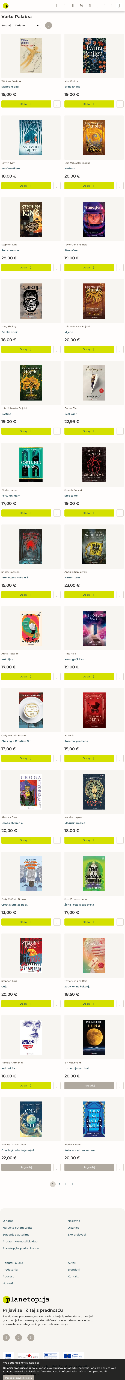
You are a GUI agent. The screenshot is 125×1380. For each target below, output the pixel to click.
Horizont (69, 168)
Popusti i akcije (13, 1263)
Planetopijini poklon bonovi (21, 1248)
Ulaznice (73, 1227)
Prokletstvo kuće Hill (14, 577)
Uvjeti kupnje (39, 1366)
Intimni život (9, 1068)
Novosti (8, 1283)
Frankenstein (10, 332)
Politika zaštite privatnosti (69, 1366)
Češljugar (70, 414)
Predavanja (10, 1269)
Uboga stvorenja (12, 823)
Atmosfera (71, 250)
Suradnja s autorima (16, 1234)
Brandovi (74, 1269)
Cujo (4, 986)
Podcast (8, 1276)
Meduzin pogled (74, 823)
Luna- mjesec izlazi (76, 1068)
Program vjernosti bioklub (20, 1241)
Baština (6, 414)
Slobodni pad (10, 86)
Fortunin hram (10, 495)
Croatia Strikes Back (14, 904)
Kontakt (73, 1276)
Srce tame (71, 495)
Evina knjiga (72, 86)
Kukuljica (7, 659)
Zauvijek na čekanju (77, 986)
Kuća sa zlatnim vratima (80, 1150)
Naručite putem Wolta (17, 1227)
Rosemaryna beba (76, 741)
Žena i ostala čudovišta (79, 904)
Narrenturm (72, 577)
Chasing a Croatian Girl (16, 741)
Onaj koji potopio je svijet (17, 1150)
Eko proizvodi (77, 1234)
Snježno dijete (10, 168)
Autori (72, 1263)
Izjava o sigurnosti (15, 1366)
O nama (8, 1220)
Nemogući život (74, 659)
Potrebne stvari (11, 250)
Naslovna (74, 1220)
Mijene (68, 332)
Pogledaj (89, 1085)
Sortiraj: (6, 25)
